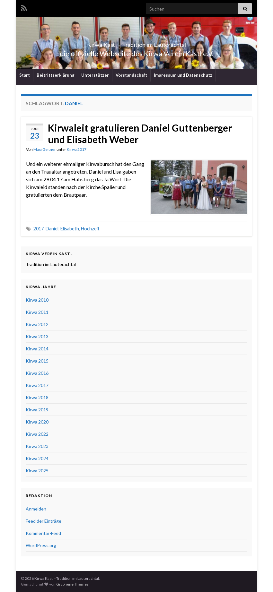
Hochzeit (90, 228)
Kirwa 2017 (76, 149)
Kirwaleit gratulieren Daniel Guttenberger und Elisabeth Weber (140, 133)
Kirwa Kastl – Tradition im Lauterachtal (136, 43)
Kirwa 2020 (37, 422)
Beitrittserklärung (56, 75)
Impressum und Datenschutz (183, 75)
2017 (38, 228)
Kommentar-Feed (43, 533)
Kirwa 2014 (37, 348)
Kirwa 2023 (37, 446)
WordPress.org (41, 545)
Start (24, 75)
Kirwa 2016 (37, 373)
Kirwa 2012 (37, 324)
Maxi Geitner (44, 149)
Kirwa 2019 (37, 409)
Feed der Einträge (43, 521)
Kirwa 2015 (37, 361)
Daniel (52, 228)
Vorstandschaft (131, 75)
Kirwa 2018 (37, 397)
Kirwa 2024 (37, 458)
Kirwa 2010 (37, 300)
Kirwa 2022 (37, 434)
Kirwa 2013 (37, 336)
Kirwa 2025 (37, 470)
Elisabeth (69, 228)
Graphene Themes (72, 584)
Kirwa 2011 (37, 312)
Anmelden (36, 508)
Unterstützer (95, 75)
